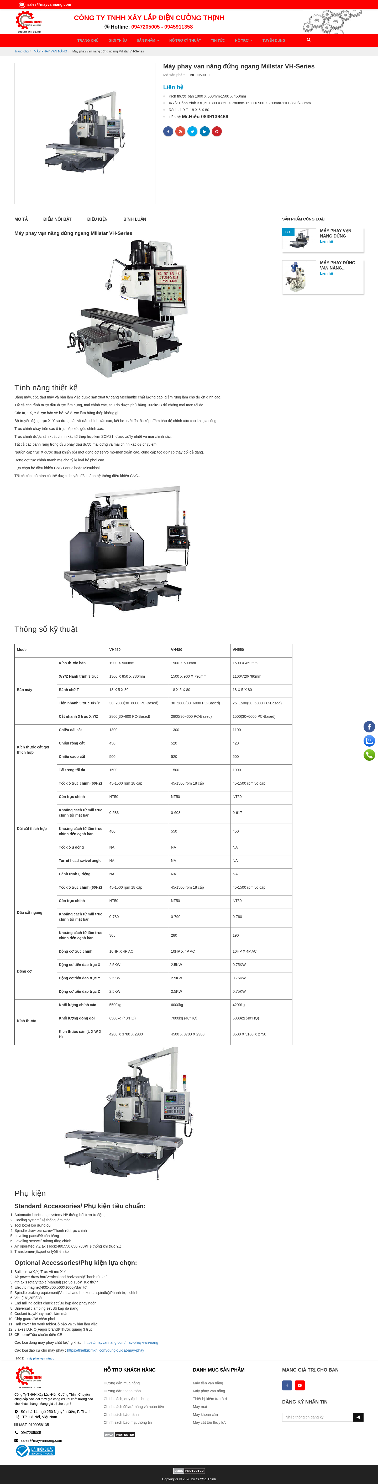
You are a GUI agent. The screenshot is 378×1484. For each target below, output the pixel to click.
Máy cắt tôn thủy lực (209, 1421)
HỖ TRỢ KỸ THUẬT (174, 39)
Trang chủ (21, 49)
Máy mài (200, 1405)
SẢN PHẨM (140, 39)
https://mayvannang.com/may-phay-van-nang (121, 1341)
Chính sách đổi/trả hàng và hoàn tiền (134, 1405)
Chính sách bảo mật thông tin (128, 1421)
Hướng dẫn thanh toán (122, 1389)
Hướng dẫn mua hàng (122, 1381)
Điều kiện (97, 217)
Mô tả (21, 217)
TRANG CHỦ (88, 39)
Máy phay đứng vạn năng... (337, 264)
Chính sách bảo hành (121, 1413)
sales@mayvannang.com (44, 4)
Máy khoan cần (205, 1413)
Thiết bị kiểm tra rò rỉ (210, 1397)
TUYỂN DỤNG (253, 39)
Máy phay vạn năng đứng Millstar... (335, 234)
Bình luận (134, 217)
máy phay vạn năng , (40, 1356)
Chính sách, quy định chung (126, 1397)
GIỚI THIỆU (114, 39)
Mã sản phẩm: (175, 73)
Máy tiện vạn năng (208, 1381)
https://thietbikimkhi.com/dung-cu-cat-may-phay (105, 1348)
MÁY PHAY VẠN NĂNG (50, 49)
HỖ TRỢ (225, 39)
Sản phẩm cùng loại (305, 217)
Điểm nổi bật (57, 217)
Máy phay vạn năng (209, 1389)
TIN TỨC (203, 39)
